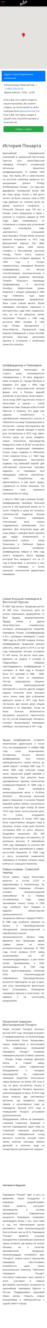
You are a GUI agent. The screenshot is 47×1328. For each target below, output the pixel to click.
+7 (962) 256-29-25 (13, 88)
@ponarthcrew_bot (30, 111)
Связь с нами (24, 129)
